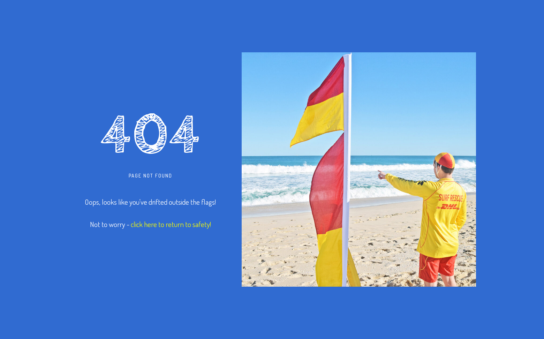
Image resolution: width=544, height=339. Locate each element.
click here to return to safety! (171, 224)
